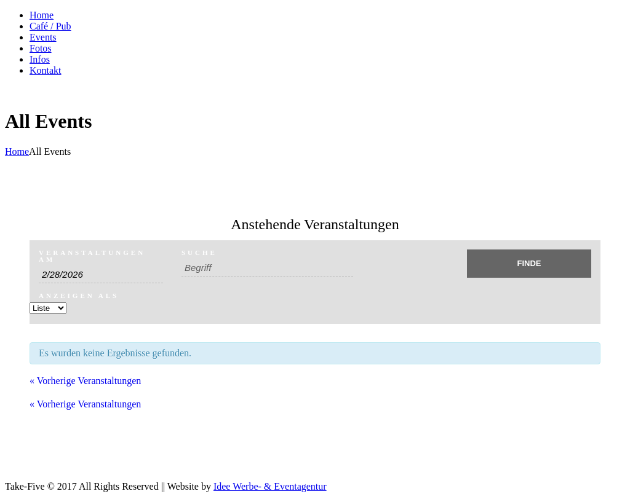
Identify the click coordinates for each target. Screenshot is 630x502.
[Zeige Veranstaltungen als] (48, 308)
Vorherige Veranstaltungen (85, 380)
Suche (199, 252)
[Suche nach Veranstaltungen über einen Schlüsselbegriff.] (267, 267)
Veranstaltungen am (92, 256)
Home (17, 151)
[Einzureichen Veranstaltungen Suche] (529, 263)
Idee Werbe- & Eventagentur (270, 486)
